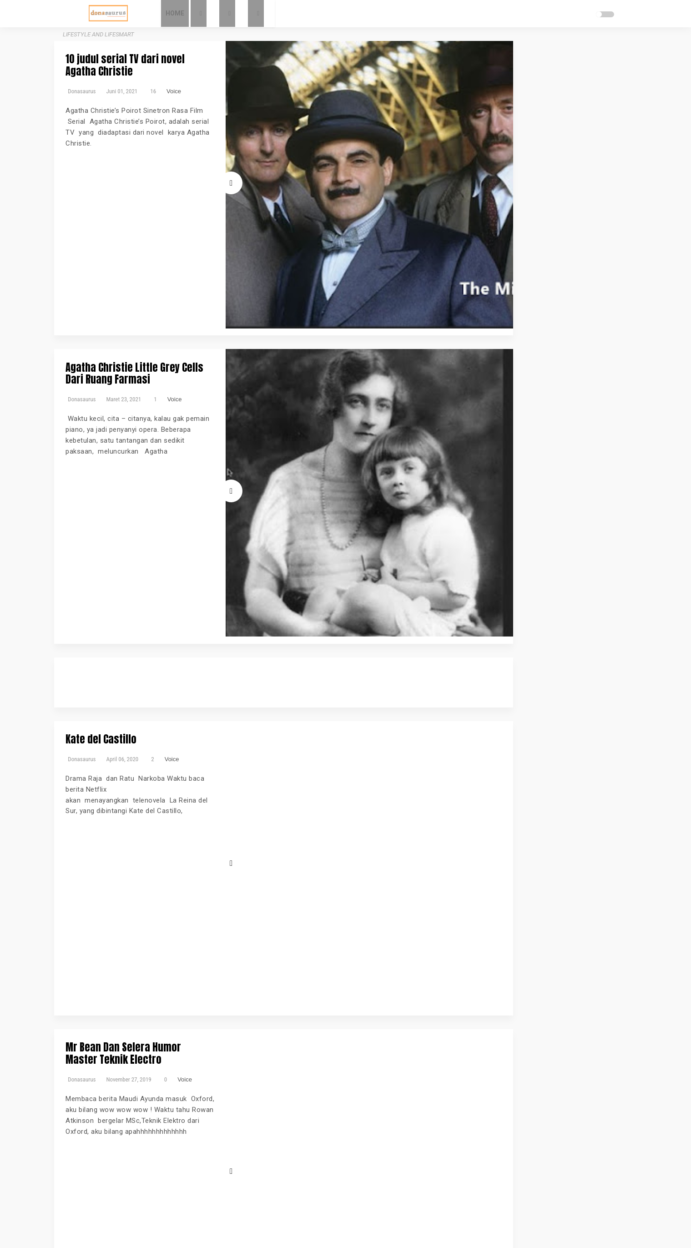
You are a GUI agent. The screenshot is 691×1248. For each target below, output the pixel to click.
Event (477, 263)
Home (211, 13)
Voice (212, 78)
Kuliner (552, 263)
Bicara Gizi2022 (546, 232)
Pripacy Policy (488, 122)
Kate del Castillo (140, 407)
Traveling (497, 303)
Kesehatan (525, 263)
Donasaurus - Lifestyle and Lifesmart (375, 1230)
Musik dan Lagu (516, 273)
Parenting (554, 273)
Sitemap (481, 150)
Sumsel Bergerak (534, 293)
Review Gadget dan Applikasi (510, 283)
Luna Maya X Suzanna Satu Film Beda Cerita (198, 756)
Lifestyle (481, 273)
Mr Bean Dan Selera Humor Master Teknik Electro (195, 563)
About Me (483, 93)
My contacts (486, 107)
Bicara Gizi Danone (495, 232)
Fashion (497, 263)
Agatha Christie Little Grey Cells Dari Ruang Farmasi (198, 214)
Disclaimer (484, 136)
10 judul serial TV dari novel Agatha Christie (199, 58)
